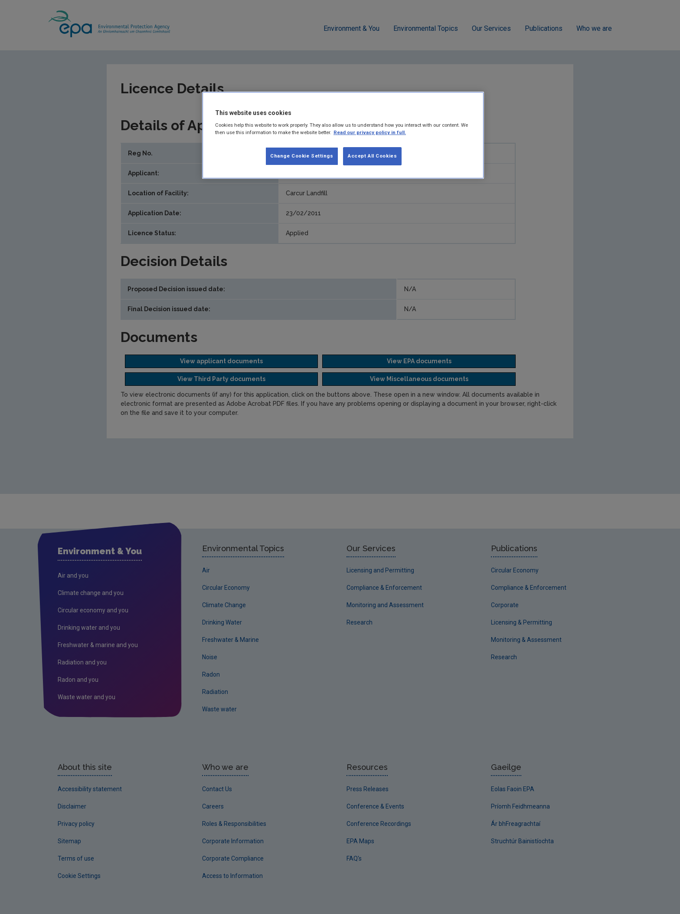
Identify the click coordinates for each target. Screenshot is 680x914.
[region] (343, 135)
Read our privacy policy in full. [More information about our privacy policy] (369, 132)
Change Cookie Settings (301, 156)
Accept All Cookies (372, 156)
